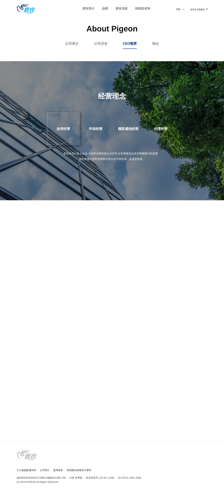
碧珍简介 (88, 8)
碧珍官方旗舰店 (198, 9)
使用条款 (58, 470)
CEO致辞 (130, 43)
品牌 (105, 8)
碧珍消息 (122, 8)
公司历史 (101, 43)
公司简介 (72, 43)
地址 (155, 43)
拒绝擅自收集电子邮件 (79, 470)
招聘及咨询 (142, 8)
